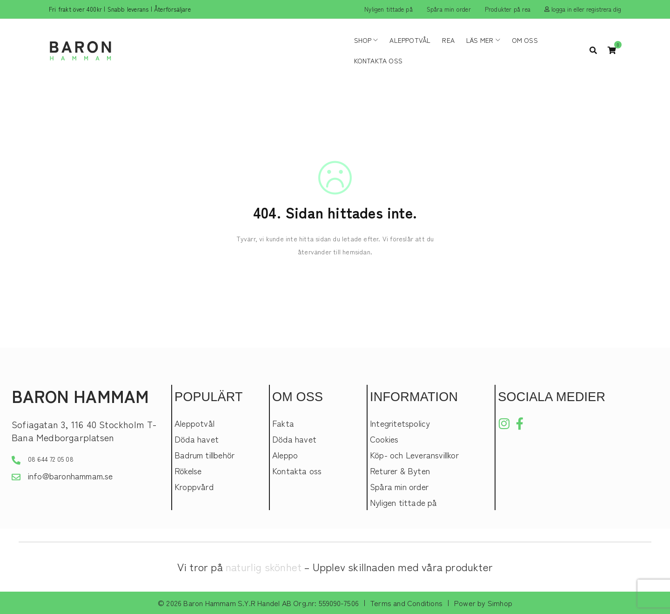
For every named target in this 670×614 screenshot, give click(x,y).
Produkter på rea (507, 9)
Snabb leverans (128, 9)
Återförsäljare (172, 9)
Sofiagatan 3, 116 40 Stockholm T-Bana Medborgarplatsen (84, 430)
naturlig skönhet (264, 566)
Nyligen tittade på (388, 9)
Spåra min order (449, 9)
